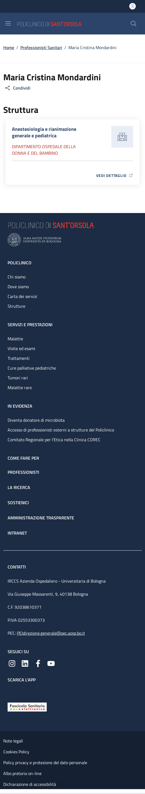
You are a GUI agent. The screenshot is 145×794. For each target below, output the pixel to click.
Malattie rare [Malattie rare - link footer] (20, 387)
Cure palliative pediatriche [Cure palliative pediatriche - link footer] (32, 368)
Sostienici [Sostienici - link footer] (18, 502)
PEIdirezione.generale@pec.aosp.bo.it (51, 633)
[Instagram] (12, 663)
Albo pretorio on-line (22, 773)
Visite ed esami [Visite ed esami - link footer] (21, 348)
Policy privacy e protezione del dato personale (45, 762)
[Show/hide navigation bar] (8, 23)
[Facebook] (38, 663)
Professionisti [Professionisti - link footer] (23, 472)
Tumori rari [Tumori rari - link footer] (18, 377)
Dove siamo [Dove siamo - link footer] (18, 286)
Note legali (13, 741)
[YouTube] (51, 663)
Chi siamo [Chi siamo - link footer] (17, 277)
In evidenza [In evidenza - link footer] (20, 406)
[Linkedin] (25, 663)
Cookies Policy (16, 751)
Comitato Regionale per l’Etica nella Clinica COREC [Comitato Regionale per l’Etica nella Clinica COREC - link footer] (54, 439)
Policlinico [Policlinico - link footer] (19, 262)
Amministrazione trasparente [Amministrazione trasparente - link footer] (41, 517)
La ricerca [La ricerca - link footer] (19, 487)
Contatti (17, 567)
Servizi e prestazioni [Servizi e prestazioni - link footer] (30, 324)
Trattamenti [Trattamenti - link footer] (19, 358)
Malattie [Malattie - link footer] (15, 338)
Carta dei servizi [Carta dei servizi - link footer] (22, 296)
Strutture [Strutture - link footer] (16, 306)
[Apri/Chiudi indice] (2, 791)
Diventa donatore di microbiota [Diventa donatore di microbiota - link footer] (36, 420)
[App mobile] (12, 691)
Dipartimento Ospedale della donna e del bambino (44, 149)
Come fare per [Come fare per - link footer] (23, 458)
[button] (133, 23)
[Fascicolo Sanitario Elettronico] (27, 706)
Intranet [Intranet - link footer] (17, 533)
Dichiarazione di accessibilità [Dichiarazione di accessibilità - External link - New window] (29, 784)
